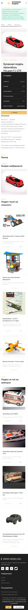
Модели (5, 60)
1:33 (20, 330)
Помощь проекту (5, 583)
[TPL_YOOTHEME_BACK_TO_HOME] (14, 3)
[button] (2, 3)
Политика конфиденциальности (9, 594)
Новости (3, 580)
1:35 (20, 462)
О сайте (3, 577)
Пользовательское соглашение (9, 592)
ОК (8, 607)
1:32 (20, 246)
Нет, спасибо (19, 607)
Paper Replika (21, 106)
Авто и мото (13, 60)
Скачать (14, 112)
